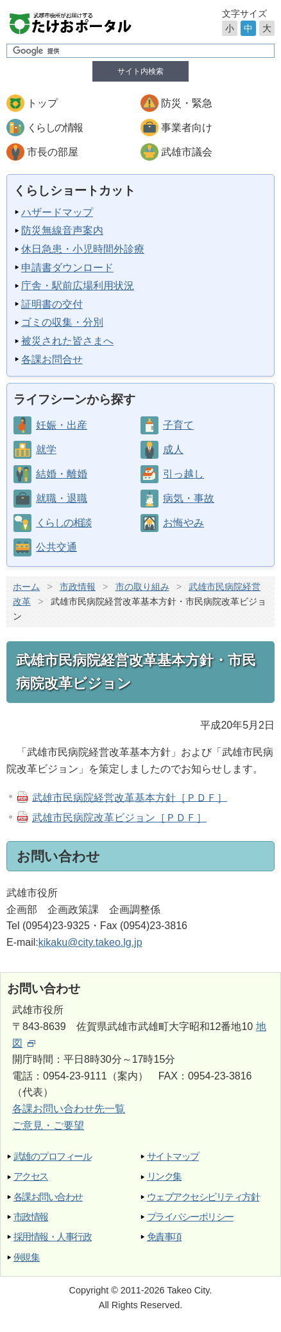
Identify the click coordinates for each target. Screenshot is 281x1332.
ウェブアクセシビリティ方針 (203, 1196)
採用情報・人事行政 (52, 1236)
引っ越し (183, 473)
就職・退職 (61, 498)
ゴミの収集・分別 (62, 322)
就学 (46, 449)
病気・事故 (188, 498)
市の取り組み (142, 587)
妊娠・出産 (61, 425)
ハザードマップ (57, 212)
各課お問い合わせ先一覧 (68, 1108)
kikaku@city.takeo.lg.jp (90, 942)
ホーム (26, 587)
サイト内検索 (140, 71)
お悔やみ (183, 522)
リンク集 (164, 1176)
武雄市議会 (186, 152)
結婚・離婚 (61, 473)
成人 (173, 449)
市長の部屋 (52, 152)
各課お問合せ (52, 359)
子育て (178, 425)
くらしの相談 (63, 522)
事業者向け (186, 127)
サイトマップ (173, 1156)
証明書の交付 (52, 304)
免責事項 (164, 1236)
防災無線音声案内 (62, 230)
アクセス (30, 1176)
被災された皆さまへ (67, 340)
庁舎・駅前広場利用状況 (77, 285)
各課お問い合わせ (48, 1196)
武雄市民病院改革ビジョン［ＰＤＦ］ (119, 817)
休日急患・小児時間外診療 (82, 249)
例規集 (26, 1257)
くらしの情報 (54, 127)
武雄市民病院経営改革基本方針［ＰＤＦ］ (129, 797)
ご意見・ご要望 (48, 1125)
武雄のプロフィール (52, 1156)
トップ (42, 103)
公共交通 (56, 547)
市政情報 (78, 587)
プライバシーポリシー (190, 1216)
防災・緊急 (186, 103)
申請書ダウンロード (67, 267)
